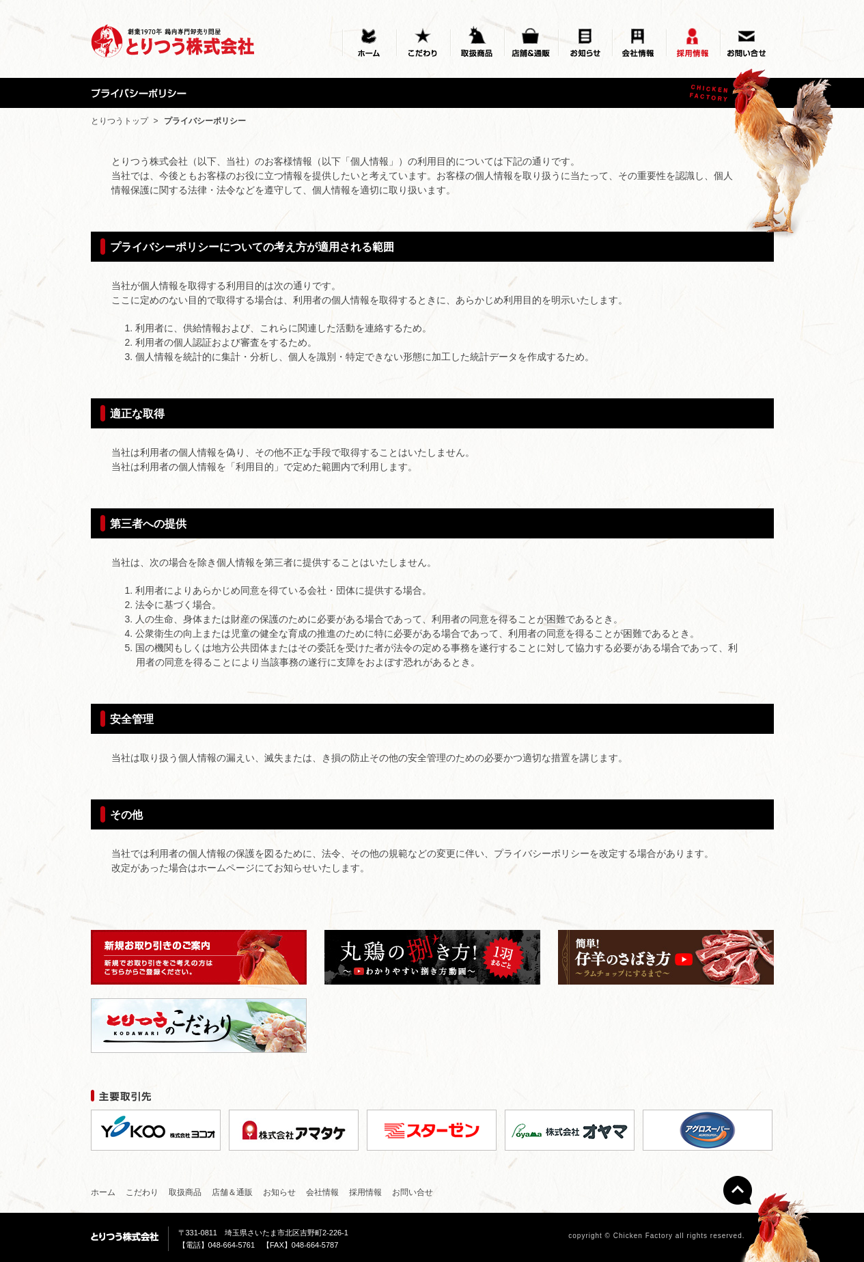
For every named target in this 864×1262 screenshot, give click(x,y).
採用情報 (365, 1192)
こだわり (142, 1192)
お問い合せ (412, 1192)
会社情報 (322, 1192)
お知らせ (279, 1192)
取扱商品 (185, 1192)
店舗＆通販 (232, 1192)
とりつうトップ (119, 121)
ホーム (103, 1192)
